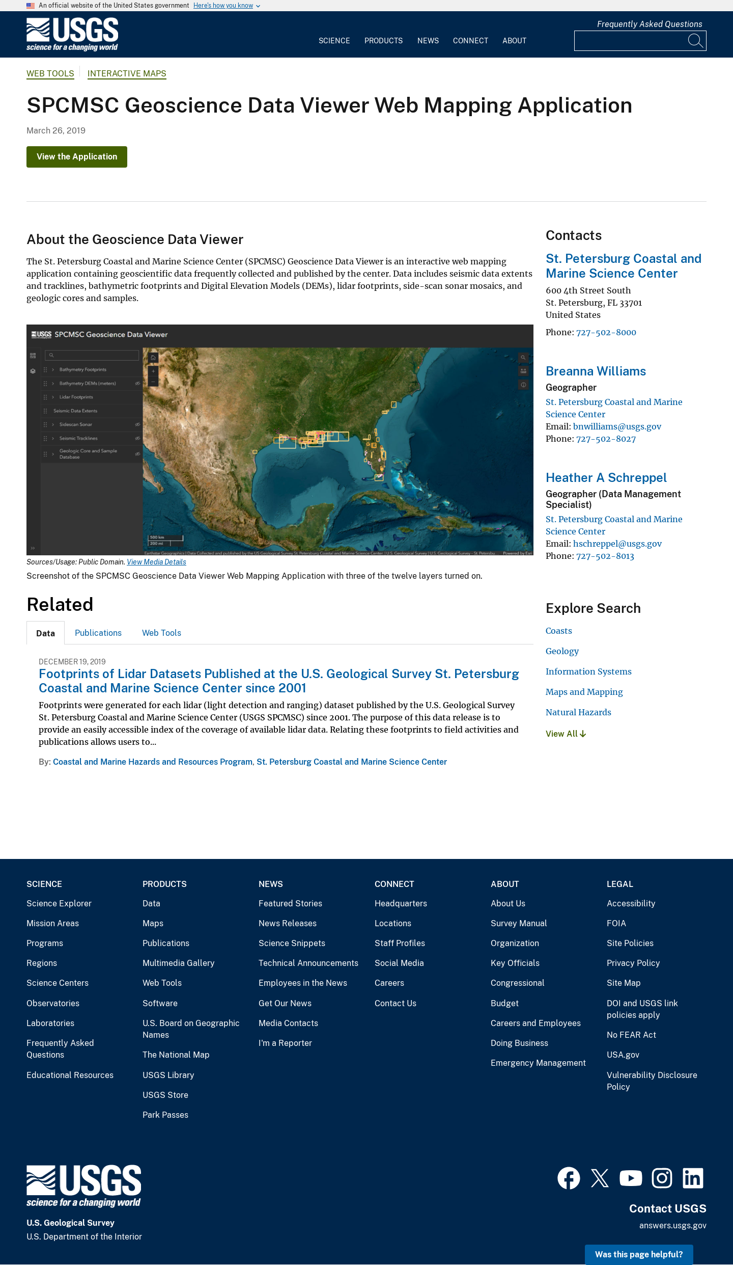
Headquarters (401, 903)
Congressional (518, 983)
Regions (41, 963)
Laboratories (50, 1023)
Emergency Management (538, 1063)
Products (383, 41)
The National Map (176, 1055)
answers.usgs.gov (673, 1225)
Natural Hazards (578, 712)
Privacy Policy (633, 963)
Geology (562, 651)
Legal (620, 884)
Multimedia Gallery (179, 963)
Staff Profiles (400, 943)
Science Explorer (59, 903)
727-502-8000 (606, 332)
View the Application (77, 157)
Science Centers (57, 983)
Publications (98, 633)
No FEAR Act (631, 1035)
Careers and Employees (536, 1023)
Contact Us (395, 1003)
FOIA (616, 923)
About (514, 41)
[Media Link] (279, 441)
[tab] (45, 632)
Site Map (624, 983)
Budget (505, 1003)
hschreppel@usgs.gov (617, 544)
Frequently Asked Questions (649, 24)
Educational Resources (70, 1075)
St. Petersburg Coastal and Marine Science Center (352, 762)
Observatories (52, 1003)
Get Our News (285, 1003)
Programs (44, 943)
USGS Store (165, 1095)
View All (566, 734)
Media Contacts (288, 1023)
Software (160, 1003)
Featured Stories (290, 903)
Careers (389, 983)
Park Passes (165, 1115)
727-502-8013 (605, 556)
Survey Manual (519, 923)
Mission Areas (52, 923)
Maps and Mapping (584, 692)
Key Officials (515, 963)
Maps (153, 923)
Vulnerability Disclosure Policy (652, 1081)
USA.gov (623, 1055)
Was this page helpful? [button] (639, 1254)
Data (151, 903)
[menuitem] (334, 34)
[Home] (72, 49)
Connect (470, 41)
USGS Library (168, 1075)
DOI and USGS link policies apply (642, 1009)
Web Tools (50, 73)
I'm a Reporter (285, 1043)
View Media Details (156, 562)
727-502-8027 (606, 439)
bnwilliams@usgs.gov (617, 426)
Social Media (399, 963)
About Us (508, 903)
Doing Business (519, 1043)
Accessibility (631, 903)
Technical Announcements (308, 963)
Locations (393, 923)
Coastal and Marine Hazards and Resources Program (152, 762)
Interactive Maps (127, 73)
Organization (515, 943)
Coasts (559, 631)
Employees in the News (303, 983)
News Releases (288, 923)
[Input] (640, 41)
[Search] (696, 41)
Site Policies (630, 943)
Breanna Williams (596, 371)
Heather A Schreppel (606, 477)
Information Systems (589, 671)
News (428, 41)
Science (334, 41)
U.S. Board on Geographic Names (191, 1029)
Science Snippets (292, 943)
